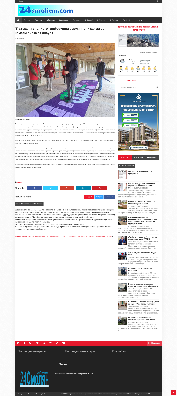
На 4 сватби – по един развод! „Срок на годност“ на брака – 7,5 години (143, 303)
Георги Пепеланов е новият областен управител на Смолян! (141, 318)
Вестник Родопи (129, 80)
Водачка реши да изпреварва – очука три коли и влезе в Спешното (143, 285)
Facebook (109, 197)
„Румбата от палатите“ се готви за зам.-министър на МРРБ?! (142, 238)
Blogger (89, 197)
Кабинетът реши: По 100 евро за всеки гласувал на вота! (141, 202)
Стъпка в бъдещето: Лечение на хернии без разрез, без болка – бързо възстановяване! (141, 186)
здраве (19, 182)
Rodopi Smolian (23, 394)
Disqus (99, 197)
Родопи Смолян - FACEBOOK (26, 236)
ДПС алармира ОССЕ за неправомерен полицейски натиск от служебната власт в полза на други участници (142, 220)
